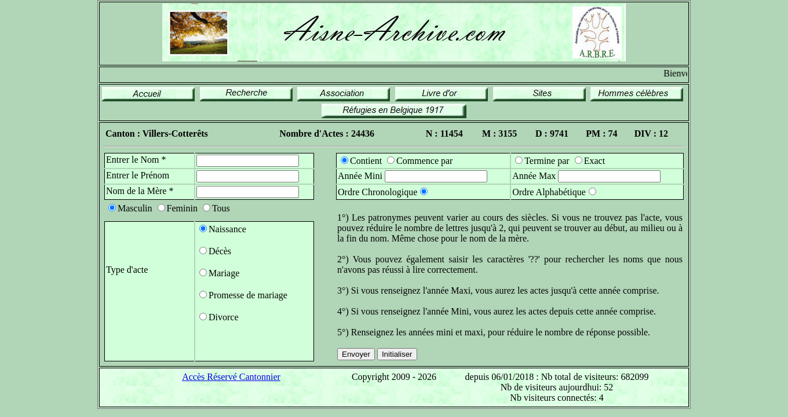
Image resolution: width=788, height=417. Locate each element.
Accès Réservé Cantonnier (231, 377)
